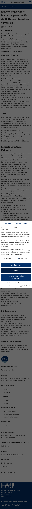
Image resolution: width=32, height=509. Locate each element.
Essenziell (7, 258)
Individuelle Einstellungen (16, 283)
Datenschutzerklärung (7, 251)
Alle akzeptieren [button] (16, 265)
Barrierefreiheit (26, 286)
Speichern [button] (16, 270)
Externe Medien (22, 258)
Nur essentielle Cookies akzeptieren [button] (16, 277)
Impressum (5, 286)
